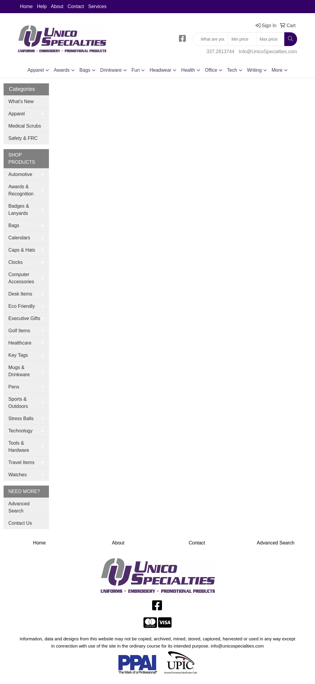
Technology (20, 430)
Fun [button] (136, 70)
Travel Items (21, 462)
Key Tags (18, 355)
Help (42, 6)
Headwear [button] (160, 70)
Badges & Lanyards (18, 209)
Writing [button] (254, 70)
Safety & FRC (23, 138)
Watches (17, 474)
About (57, 6)
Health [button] (188, 70)
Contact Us (20, 523)
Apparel (16, 113)
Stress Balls (20, 418)
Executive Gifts (24, 318)
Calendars (19, 237)
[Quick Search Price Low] (242, 39)
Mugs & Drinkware (19, 371)
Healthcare (19, 342)
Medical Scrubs (24, 125)
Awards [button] (62, 70)
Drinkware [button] (111, 70)
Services (97, 6)
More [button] (276, 70)
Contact (75, 6)
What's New (21, 101)
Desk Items (20, 293)
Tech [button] (232, 70)
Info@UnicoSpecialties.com (268, 51)
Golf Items (19, 330)
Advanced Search (19, 507)
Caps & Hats (21, 250)
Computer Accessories (21, 278)
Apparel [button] (35, 70)
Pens (13, 386)
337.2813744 (220, 51)
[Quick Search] (210, 39)
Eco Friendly (21, 306)
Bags (13, 225)
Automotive (20, 174)
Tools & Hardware (18, 446)
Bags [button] (84, 70)
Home (26, 6)
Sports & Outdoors (18, 403)
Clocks (15, 262)
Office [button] (211, 70)
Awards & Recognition (21, 190)
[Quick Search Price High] (270, 39)
